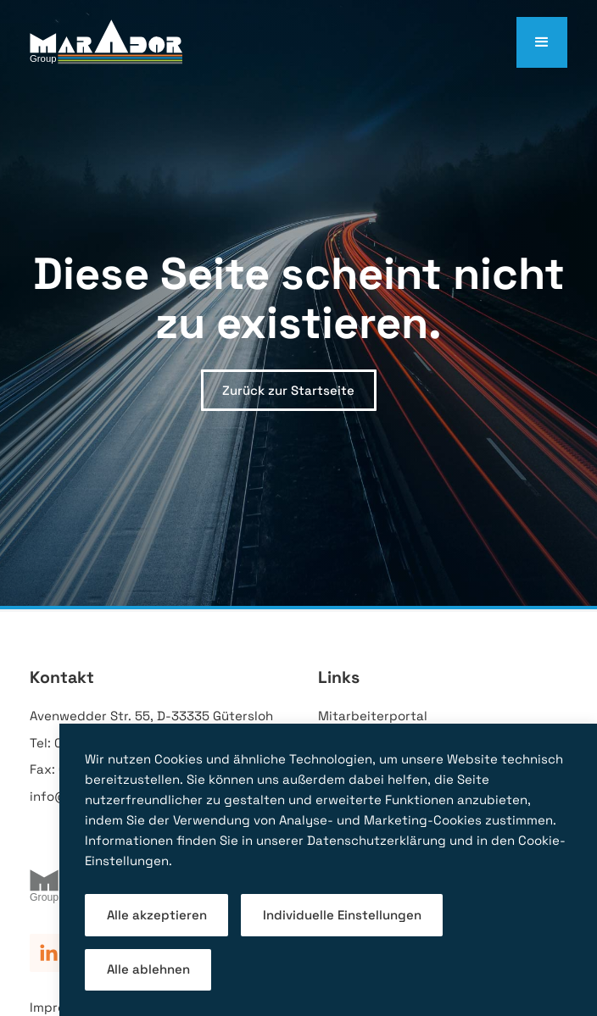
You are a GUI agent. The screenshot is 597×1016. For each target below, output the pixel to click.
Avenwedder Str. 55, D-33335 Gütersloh (151, 716)
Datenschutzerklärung (376, 840)
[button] (541, 42)
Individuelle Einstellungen (342, 915)
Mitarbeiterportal (372, 716)
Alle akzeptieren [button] (157, 915)
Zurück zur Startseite (288, 390)
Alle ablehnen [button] (148, 969)
